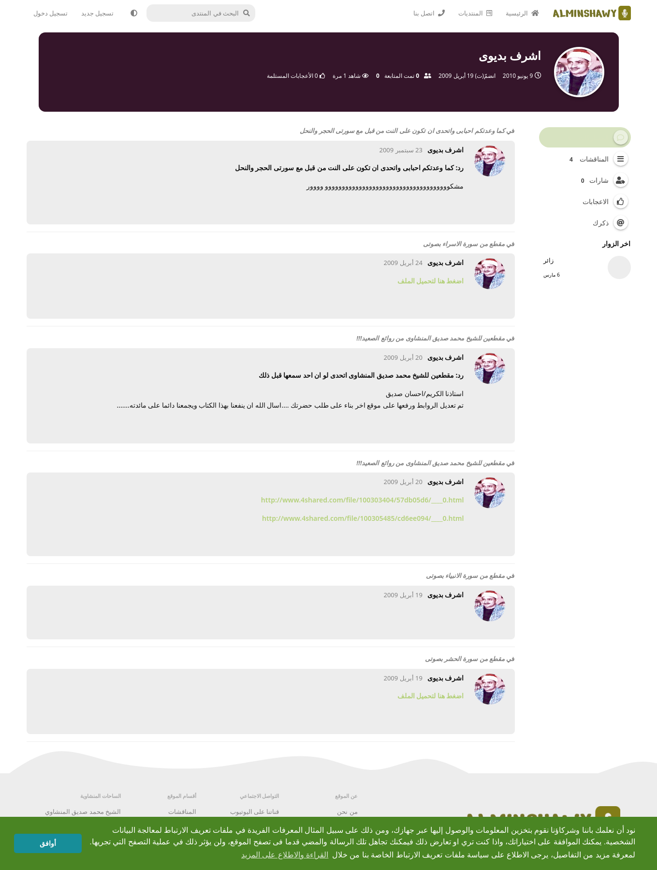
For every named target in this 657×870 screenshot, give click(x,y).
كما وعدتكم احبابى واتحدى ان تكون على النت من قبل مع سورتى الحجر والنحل (402, 130)
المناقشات (182, 811)
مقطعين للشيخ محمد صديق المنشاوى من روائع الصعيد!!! (430, 338)
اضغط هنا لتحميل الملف (430, 280)
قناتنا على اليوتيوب (254, 811)
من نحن (347, 811)
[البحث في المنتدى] (203, 13)
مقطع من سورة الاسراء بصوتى (464, 243)
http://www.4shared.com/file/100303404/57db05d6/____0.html (362, 499)
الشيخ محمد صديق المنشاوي (83, 811)
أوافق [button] (48, 843)
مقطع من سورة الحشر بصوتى (465, 658)
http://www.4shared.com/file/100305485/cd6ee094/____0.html (363, 518)
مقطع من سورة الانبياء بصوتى (465, 575)
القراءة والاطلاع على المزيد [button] (284, 855)
